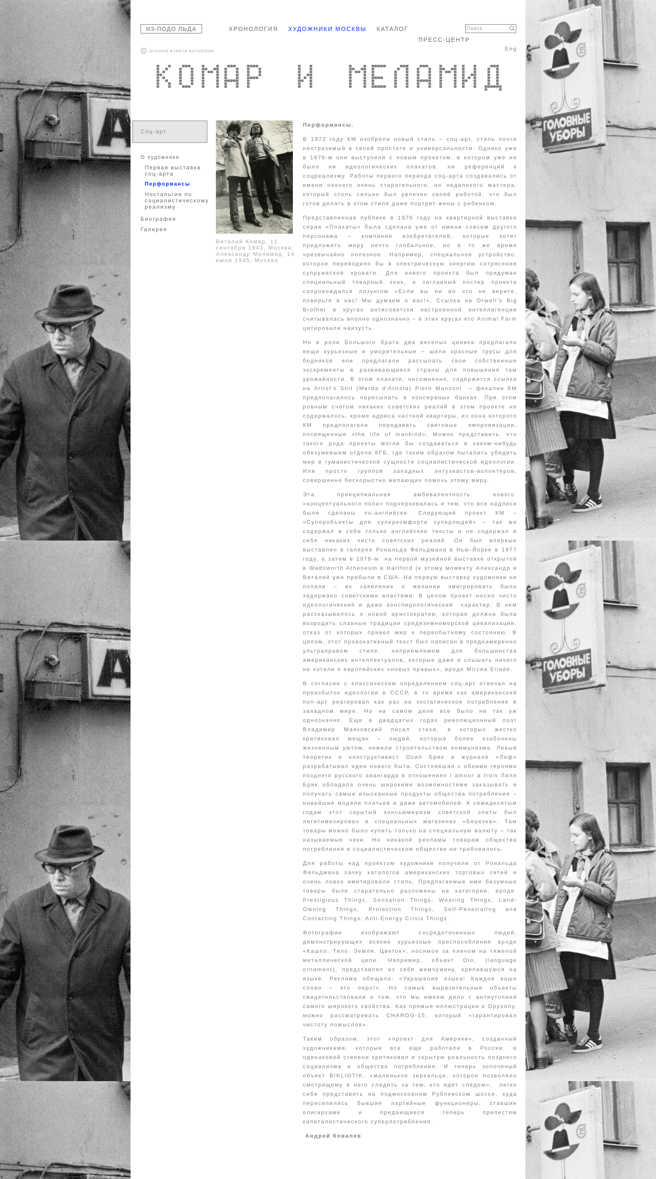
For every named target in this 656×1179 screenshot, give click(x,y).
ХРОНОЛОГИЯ (253, 29)
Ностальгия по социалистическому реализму (175, 200)
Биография (158, 219)
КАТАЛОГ (392, 29)
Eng (511, 49)
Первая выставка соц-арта (173, 170)
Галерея (154, 229)
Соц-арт (154, 131)
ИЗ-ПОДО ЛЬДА (171, 29)
